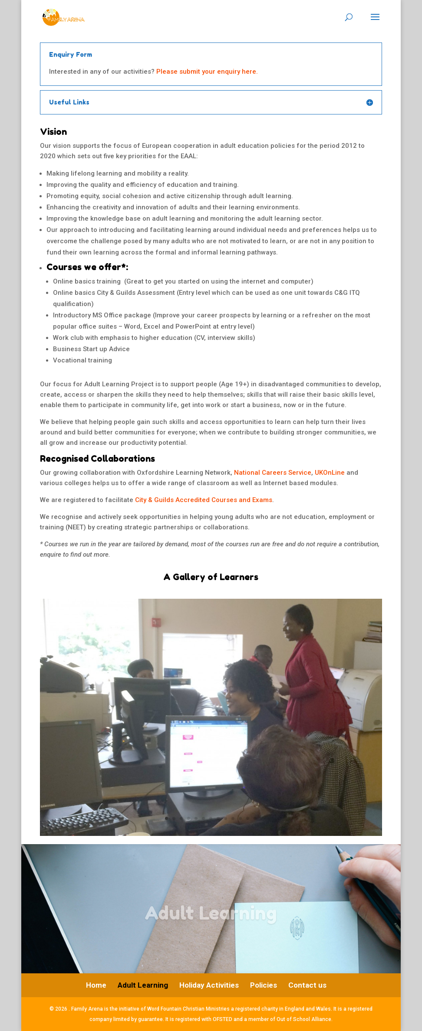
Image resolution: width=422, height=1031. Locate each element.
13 (255, 818)
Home (96, 985)
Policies (263, 985)
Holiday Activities (209, 985)
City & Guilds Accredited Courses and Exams (203, 500)
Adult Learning (143, 985)
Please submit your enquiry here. (207, 71)
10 (232, 818)
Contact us (307, 985)
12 (247, 818)
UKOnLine (330, 472)
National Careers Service (272, 472)
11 (240, 818)
